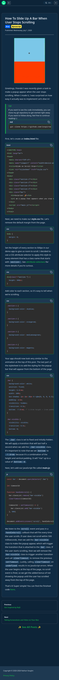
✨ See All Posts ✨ (29, 627)
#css (7, 26)
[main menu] (9, 2)
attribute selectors (35, 262)
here (12, 589)
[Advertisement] (29, 645)
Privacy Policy (8, 675)
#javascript (16, 26)
